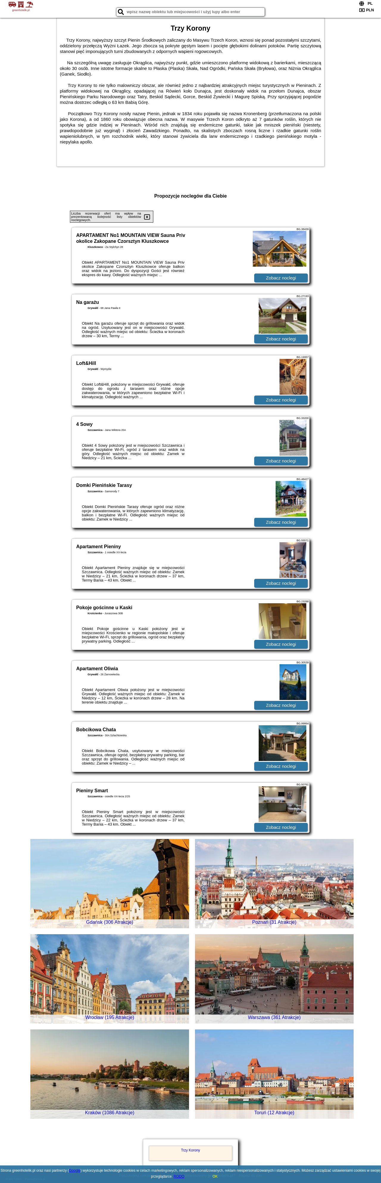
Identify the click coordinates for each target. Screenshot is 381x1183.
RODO (179, 1176)
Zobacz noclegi (281, 277)
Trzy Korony (190, 1150)
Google (75, 1170)
